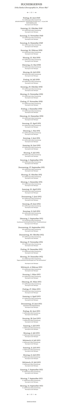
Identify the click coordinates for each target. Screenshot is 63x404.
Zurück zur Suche (31, 401)
